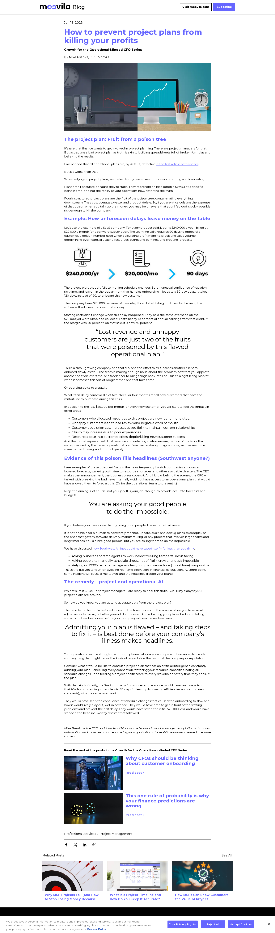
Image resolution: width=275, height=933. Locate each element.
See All (227, 855)
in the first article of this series (177, 164)
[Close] (269, 924)
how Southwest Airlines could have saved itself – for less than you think (143, 548)
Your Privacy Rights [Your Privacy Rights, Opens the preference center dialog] (182, 924)
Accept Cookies (241, 924)
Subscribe (224, 7)
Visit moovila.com (195, 7)
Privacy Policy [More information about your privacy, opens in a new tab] (97, 929)
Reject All (213, 924)
